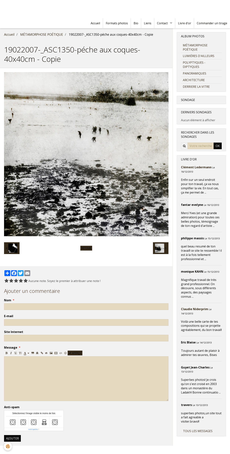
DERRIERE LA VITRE (196, 87)
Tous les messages (197, 431)
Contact (162, 23)
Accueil (95, 23)
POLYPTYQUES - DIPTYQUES (194, 65)
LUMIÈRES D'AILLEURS (198, 56)
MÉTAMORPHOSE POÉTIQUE (41, 34)
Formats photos (117, 23)
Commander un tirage (212, 23)
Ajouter (12, 438)
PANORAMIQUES (194, 73)
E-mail (8, 316)
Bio (136, 23)
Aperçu (75, 353)
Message (10, 347)
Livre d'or (184, 23)
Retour (86, 248)
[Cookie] (8, 446)
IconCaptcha (33, 429)
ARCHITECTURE (194, 80)
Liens (147, 23)
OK (218, 146)
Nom (7, 300)
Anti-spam (12, 407)
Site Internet (13, 332)
